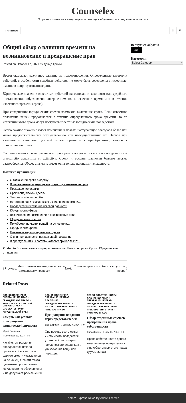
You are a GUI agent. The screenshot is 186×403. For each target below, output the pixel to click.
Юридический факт (15, 312)
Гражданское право (16, 301)
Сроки (93, 248)
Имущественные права (60, 307)
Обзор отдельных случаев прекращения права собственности (106, 322)
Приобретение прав (100, 310)
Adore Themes (109, 398)
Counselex (93, 10)
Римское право (77, 248)
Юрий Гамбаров (11, 331)
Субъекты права (14, 309)
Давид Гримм (53, 64)
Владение (51, 301)
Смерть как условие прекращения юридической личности (20, 321)
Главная (11, 30)
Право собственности (102, 295)
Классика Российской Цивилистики (17, 305)
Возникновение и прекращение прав (41, 248)
